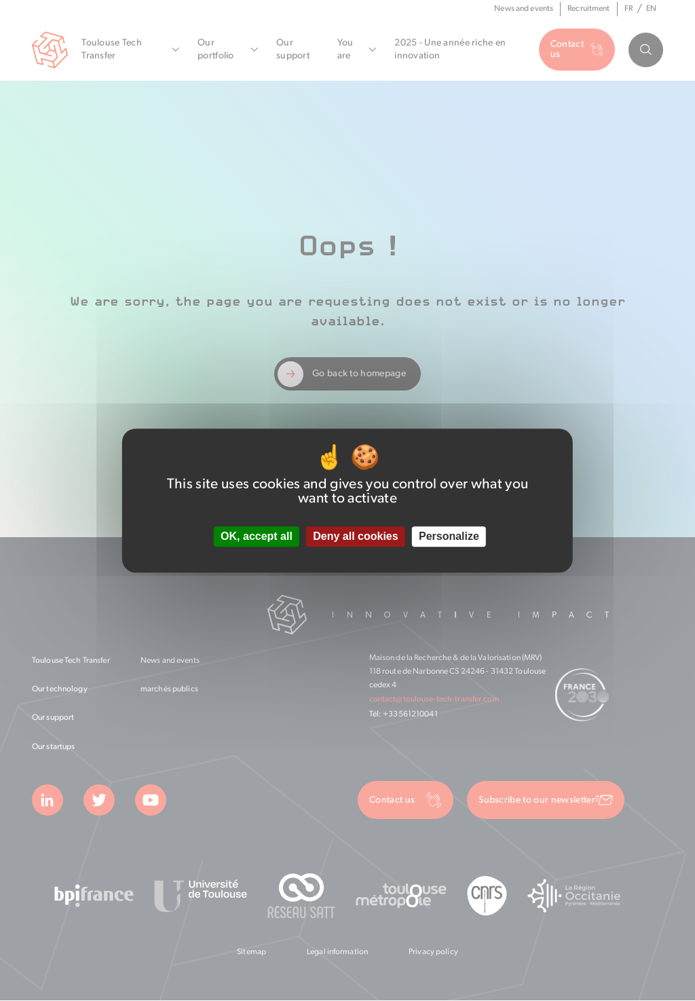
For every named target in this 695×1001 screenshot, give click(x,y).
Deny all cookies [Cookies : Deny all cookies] (355, 537)
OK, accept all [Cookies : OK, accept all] (257, 537)
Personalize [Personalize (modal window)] (449, 537)
